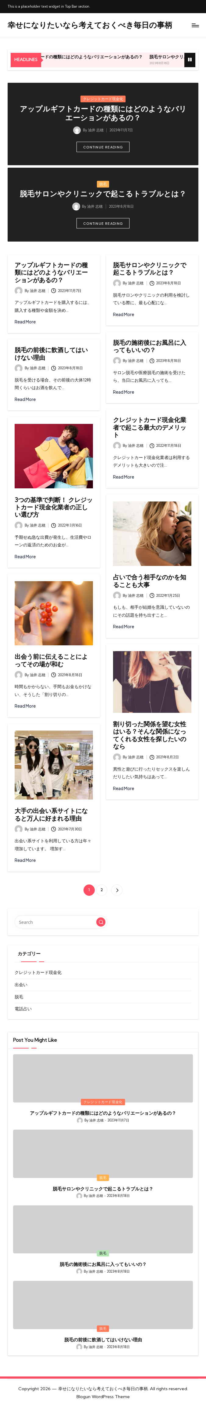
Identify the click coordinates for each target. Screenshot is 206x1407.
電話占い (23, 1009)
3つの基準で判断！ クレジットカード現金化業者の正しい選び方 (54, 507)
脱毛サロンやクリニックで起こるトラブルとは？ (103, 193)
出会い (21, 984)
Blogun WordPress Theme (103, 1396)
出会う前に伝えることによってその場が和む (51, 660)
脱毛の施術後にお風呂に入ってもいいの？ (149, 346)
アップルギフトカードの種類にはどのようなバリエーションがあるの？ (95, 56)
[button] (102, 147)
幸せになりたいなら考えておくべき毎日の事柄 (90, 25)
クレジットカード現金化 (103, 99)
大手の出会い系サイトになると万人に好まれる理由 (51, 814)
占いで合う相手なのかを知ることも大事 (149, 580)
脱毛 (103, 184)
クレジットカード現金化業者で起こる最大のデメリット (149, 427)
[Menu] (195, 25)
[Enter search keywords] (61, 922)
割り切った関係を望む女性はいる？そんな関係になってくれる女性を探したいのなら (149, 735)
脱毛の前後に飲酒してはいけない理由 (51, 353)
